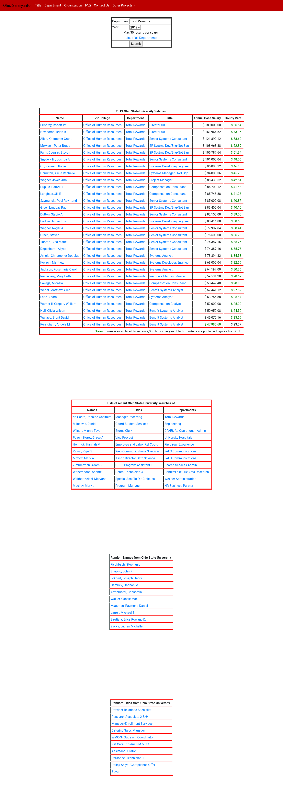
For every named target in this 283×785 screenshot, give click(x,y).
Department (52, 5)
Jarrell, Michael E (122, 612)
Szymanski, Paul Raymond (58, 201)
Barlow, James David (54, 221)
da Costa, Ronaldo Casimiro (92, 417)
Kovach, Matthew (52, 262)
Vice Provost (124, 437)
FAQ (88, 5)
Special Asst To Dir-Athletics (135, 479)
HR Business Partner (178, 486)
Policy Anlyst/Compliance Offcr (133, 765)
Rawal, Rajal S (82, 451)
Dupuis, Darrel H (51, 187)
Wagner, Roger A (51, 228)
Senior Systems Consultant (168, 139)
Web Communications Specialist (138, 451)
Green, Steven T (51, 235)
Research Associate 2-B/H (130, 717)
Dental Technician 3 (129, 472)
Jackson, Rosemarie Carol (58, 269)
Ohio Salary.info (16, 5)
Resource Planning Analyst (168, 276)
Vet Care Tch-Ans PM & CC (130, 744)
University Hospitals (178, 437)
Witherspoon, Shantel (88, 472)
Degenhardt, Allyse (53, 249)
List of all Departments (141, 38)
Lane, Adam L (49, 297)
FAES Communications (180, 451)
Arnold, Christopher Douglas (59, 256)
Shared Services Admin (180, 465)
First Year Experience (179, 444)
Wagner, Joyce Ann (53, 180)
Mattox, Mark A (83, 458)
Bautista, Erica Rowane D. (128, 619)
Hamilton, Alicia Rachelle (57, 173)
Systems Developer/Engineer (169, 166)
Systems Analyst (161, 256)
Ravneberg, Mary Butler (56, 276)
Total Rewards (135, 125)
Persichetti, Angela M (55, 324)
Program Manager (128, 486)
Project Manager (160, 180)
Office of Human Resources (102, 125)
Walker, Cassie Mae (124, 599)
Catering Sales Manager (128, 730)
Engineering (172, 424)
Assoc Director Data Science (135, 458)
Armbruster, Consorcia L (127, 592)
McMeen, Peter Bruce (55, 146)
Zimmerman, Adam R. (88, 465)
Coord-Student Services (131, 424)
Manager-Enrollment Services (132, 723)
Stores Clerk (123, 431)
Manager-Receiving (128, 417)
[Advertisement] (141, 80)
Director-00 (157, 125)
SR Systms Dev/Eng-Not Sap (169, 146)
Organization (73, 5)
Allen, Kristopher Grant (56, 139)
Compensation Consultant (167, 187)
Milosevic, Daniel (84, 424)
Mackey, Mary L (84, 486)
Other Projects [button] (123, 5)
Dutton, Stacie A (51, 214)
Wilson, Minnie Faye (86, 431)
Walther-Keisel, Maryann (90, 479)
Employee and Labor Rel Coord (136, 444)
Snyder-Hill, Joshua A (55, 159)
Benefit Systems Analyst (166, 290)
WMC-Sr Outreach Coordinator (133, 737)
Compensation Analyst (165, 304)
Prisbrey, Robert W (53, 125)
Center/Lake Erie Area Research (186, 472)
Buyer (115, 772)
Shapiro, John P (121, 571)
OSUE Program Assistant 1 (134, 465)
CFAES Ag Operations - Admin (185, 431)
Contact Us (101, 5)
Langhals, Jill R (50, 194)
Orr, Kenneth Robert (53, 166)
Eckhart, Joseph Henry (126, 578)
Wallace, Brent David (54, 317)
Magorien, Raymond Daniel (129, 606)
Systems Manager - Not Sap (168, 173)
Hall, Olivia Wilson (52, 311)
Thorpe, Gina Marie (53, 242)
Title (39, 5)
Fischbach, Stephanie (125, 564)
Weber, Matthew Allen (55, 290)
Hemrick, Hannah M (86, 444)
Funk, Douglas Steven (55, 152)
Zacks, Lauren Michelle (127, 626)
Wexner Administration (180, 479)
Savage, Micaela (51, 283)
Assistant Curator (124, 751)
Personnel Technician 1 (128, 758)
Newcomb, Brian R (53, 132)
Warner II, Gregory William (58, 304)
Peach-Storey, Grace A (88, 437)
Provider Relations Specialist (131, 710)
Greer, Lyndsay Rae (53, 207)
